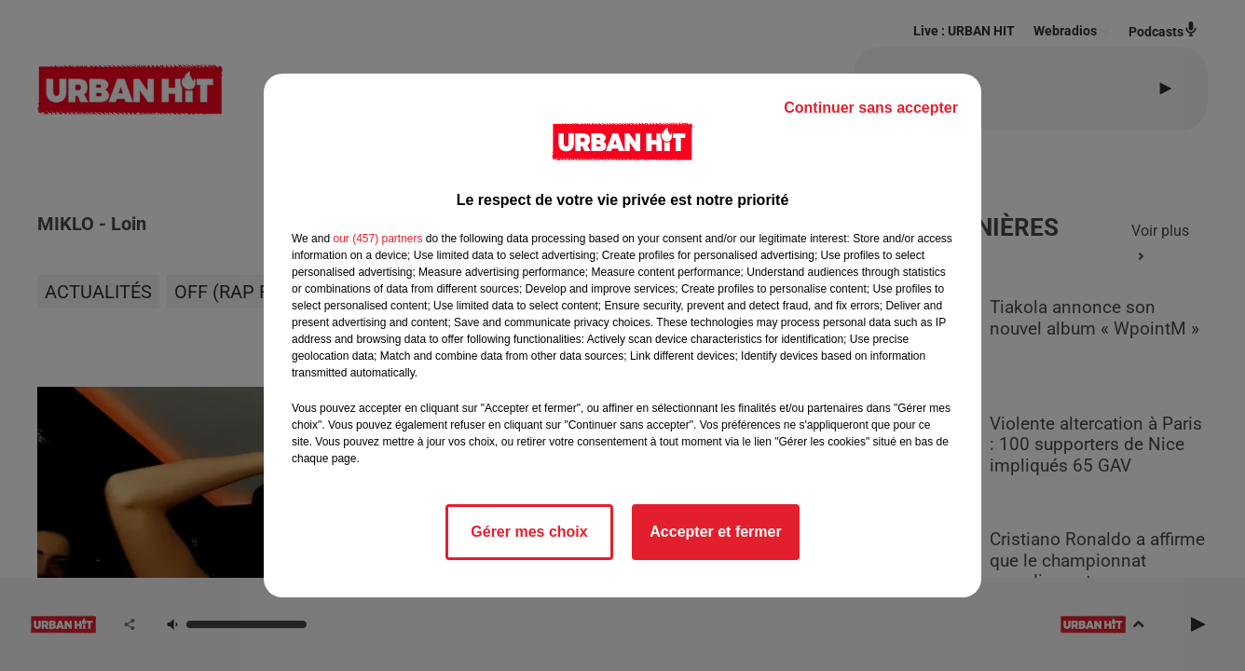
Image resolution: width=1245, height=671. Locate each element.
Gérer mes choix (529, 532)
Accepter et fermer (715, 532)
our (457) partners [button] (377, 238)
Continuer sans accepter (871, 108)
